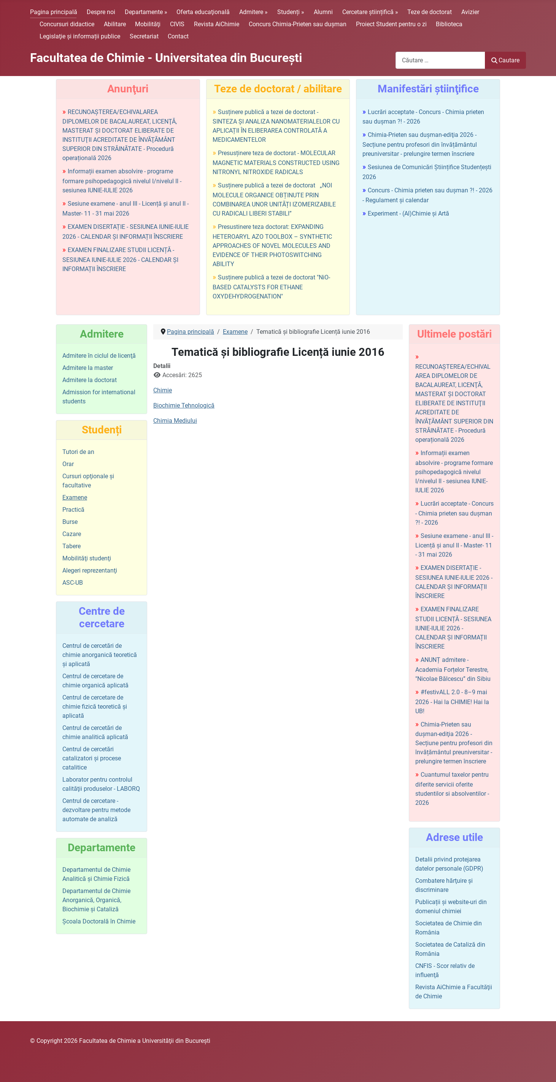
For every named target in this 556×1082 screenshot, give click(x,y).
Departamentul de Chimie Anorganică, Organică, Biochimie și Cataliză (96, 900)
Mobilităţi (147, 24)
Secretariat (144, 36)
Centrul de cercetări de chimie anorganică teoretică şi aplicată (99, 655)
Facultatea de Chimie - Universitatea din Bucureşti (166, 58)
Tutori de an (78, 451)
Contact (178, 36)
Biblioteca (449, 24)
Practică (73, 509)
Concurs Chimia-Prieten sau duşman (297, 24)
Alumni (323, 12)
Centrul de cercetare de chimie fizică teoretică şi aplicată (94, 706)
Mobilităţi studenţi (86, 558)
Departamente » (146, 12)
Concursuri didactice (67, 24)
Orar (68, 464)
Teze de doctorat (429, 12)
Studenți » (290, 12)
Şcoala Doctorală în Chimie (98, 921)
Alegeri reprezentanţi (89, 570)
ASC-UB (72, 582)
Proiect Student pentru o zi (391, 24)
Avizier (470, 12)
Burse (70, 521)
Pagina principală (53, 12)
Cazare (71, 534)
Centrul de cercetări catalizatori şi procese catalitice (91, 758)
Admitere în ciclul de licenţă (99, 355)
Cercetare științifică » (370, 12)
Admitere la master (87, 367)
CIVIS (177, 24)
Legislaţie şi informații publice (80, 36)
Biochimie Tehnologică (183, 405)
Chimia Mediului (175, 420)
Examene (74, 497)
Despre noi (101, 12)
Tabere (71, 546)
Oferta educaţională (203, 12)
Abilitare (115, 24)
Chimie (162, 390)
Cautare (505, 60)
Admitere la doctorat (89, 380)
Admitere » (253, 12)
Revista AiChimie (216, 24)
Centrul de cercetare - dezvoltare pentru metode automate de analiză (96, 810)
